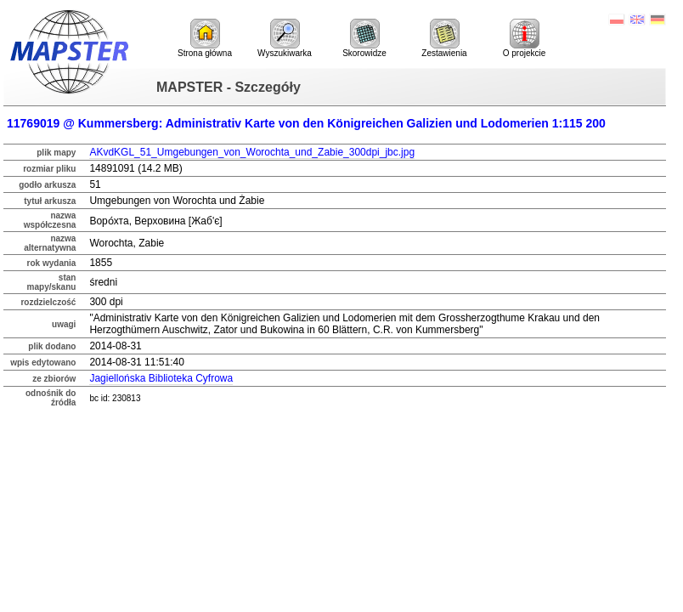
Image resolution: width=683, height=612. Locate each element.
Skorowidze (364, 38)
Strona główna (205, 38)
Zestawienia (443, 38)
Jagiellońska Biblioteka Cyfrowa (161, 378)
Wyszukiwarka (284, 38)
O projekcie (524, 38)
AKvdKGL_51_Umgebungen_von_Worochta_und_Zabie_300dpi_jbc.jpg (252, 152)
